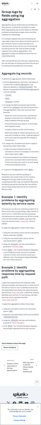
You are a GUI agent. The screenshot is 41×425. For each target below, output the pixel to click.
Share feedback (9, 348)
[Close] (38, 407)
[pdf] (38, 9)
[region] (20, 414)
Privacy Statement (19, 416)
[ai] (35, 9)
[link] (31, 9)
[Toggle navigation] (36, 381)
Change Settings (19, 420)
